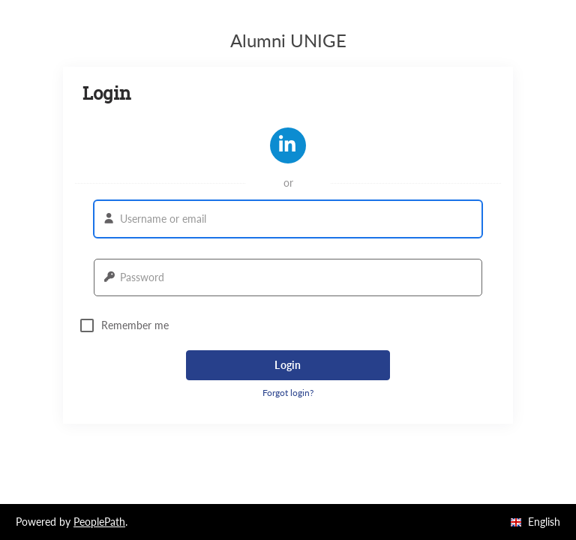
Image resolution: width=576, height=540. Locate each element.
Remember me (124, 325)
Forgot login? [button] (288, 392)
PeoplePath (99, 521)
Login (287, 364)
